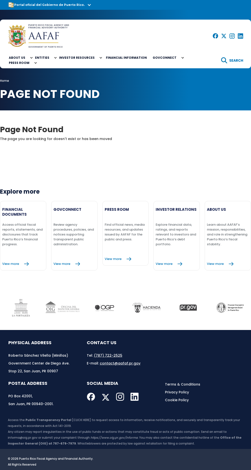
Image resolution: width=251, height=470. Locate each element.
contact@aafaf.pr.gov (120, 363)
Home (4, 81)
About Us (17, 58)
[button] (125, 5)
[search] (232, 60)
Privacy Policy (177, 392)
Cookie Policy (177, 400)
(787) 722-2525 (108, 355)
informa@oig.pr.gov (23, 437)
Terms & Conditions (182, 384)
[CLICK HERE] (81, 420)
